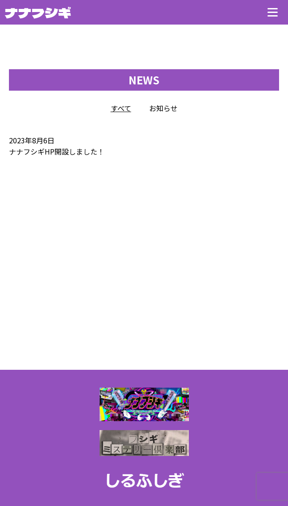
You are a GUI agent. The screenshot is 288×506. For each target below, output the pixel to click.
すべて (121, 108)
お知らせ (163, 108)
